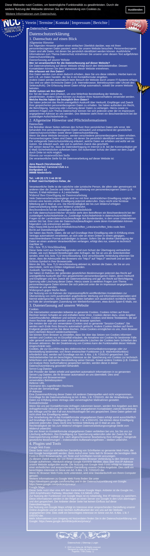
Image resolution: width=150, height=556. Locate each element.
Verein (30, 22)
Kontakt (62, 22)
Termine (46, 22)
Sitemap (86, 542)
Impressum (81, 22)
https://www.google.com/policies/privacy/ (52, 484)
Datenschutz (74, 542)
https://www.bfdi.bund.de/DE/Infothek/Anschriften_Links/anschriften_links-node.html (77, 226)
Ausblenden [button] (135, 9)
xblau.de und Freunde (88, 549)
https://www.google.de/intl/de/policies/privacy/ (65, 521)
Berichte (100, 22)
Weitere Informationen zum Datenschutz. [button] (31, 13)
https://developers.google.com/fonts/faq (51, 481)
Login (95, 542)
